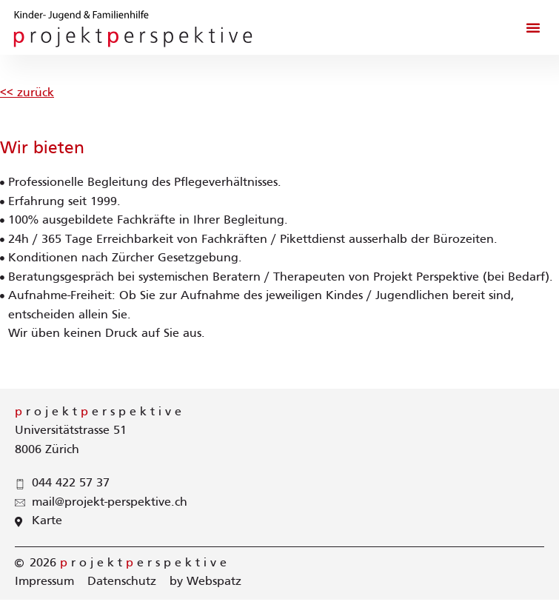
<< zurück (27, 93)
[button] (533, 27)
